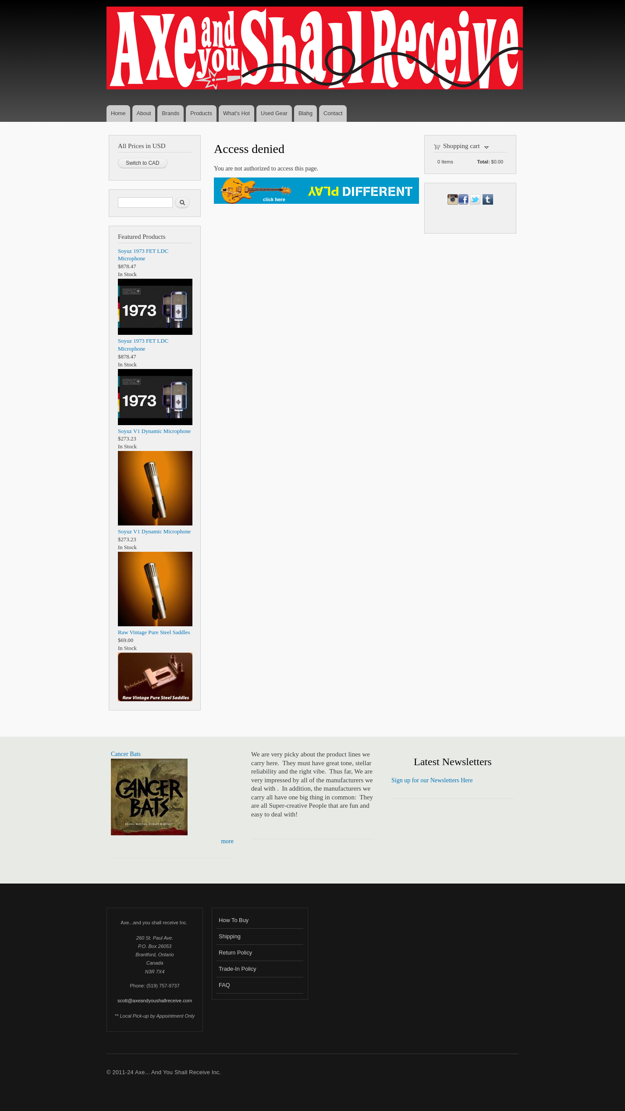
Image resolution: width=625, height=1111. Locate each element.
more (227, 841)
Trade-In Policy (237, 968)
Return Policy (235, 952)
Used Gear (274, 113)
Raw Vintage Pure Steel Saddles (154, 632)
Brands (170, 113)
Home (118, 113)
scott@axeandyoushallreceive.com (154, 1000)
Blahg (305, 113)
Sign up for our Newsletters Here (431, 780)
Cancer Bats (126, 754)
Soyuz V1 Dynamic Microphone (154, 431)
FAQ (224, 985)
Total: (483, 161)
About (144, 113)
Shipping (230, 936)
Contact (332, 113)
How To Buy (234, 920)
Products (201, 113)
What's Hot (236, 113)
